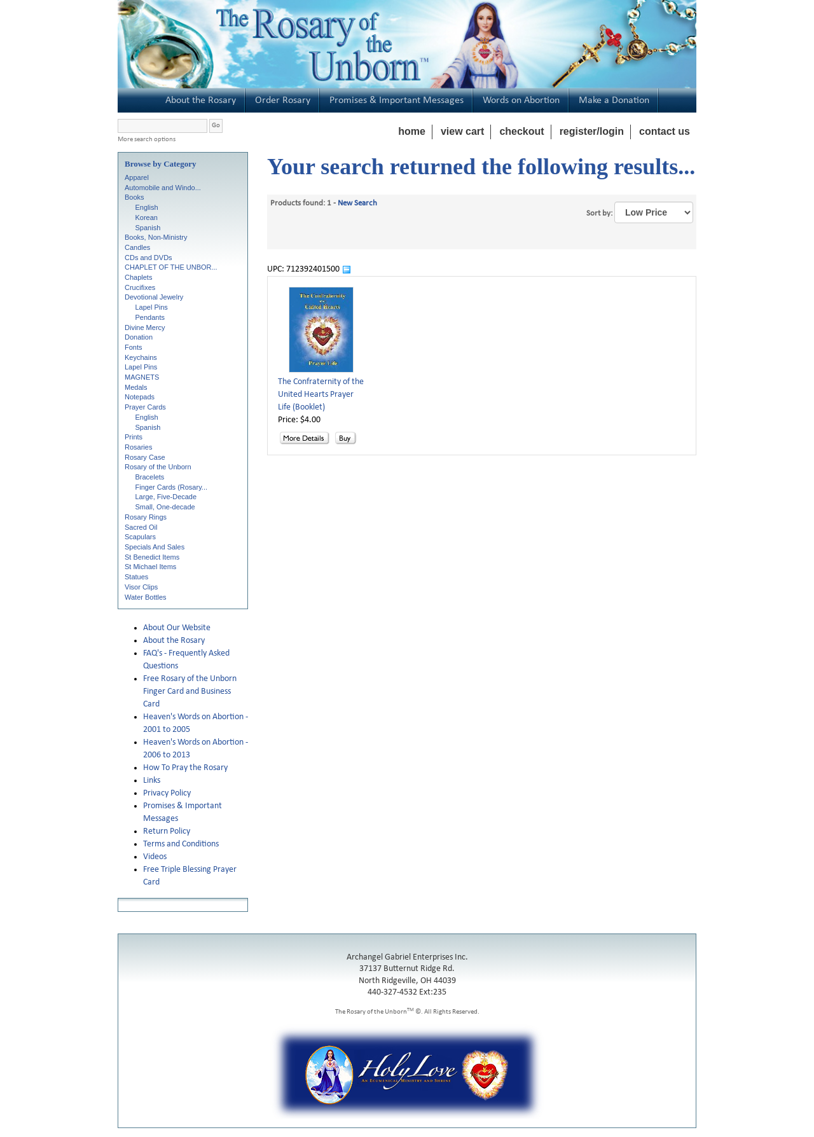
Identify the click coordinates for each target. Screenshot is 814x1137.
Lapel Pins (151, 307)
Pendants (150, 317)
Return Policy (166, 831)
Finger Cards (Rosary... (171, 487)
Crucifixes (140, 287)
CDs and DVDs (148, 257)
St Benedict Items (152, 557)
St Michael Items (150, 566)
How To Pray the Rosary (185, 768)
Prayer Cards (145, 407)
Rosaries (138, 447)
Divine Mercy (145, 327)
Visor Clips (141, 587)
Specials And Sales (154, 547)
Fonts (133, 347)
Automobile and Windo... (163, 187)
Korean (146, 217)
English (146, 207)
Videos (155, 857)
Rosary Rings (146, 517)
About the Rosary (200, 100)
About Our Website (176, 628)
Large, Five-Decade (166, 496)
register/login (592, 131)
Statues (136, 577)
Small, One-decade (165, 507)
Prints (133, 437)
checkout (521, 131)
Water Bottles (146, 597)
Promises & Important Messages (396, 100)
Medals (136, 387)
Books (134, 197)
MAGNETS (142, 377)
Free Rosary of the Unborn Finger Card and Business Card (190, 691)
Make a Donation (614, 100)
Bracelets (150, 477)
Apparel (137, 177)
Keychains (141, 357)
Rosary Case (145, 457)
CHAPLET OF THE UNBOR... (171, 267)
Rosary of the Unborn (158, 467)
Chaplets (138, 277)
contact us (664, 131)
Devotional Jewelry (154, 297)
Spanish (148, 227)
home (411, 131)
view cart (462, 131)
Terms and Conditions (181, 844)
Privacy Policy (167, 793)
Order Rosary (282, 100)
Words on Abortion (521, 100)
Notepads (140, 397)
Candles (137, 247)
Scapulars (140, 537)
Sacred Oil (141, 527)
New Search (357, 203)
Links (151, 780)
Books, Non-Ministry (156, 237)
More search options (147, 139)
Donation (139, 337)
